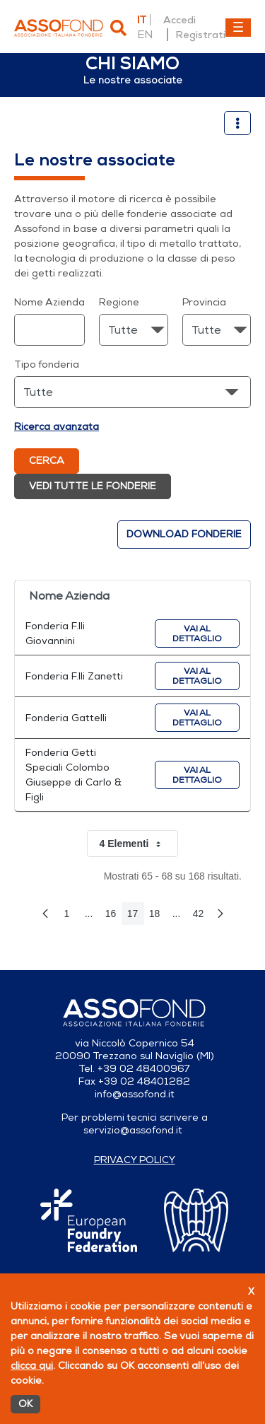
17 (135, 916)
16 (113, 916)
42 (201, 916)
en (145, 34)
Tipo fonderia (46, 364)
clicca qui (32, 1366)
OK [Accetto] (25, 1404)
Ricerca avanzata (56, 427)
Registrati (200, 34)
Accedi (179, 19)
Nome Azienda (49, 302)
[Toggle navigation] (238, 27)
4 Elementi (138, 843)
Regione (119, 302)
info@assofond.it (135, 1094)
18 (157, 916)
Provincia (204, 302)
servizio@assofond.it (132, 1130)
